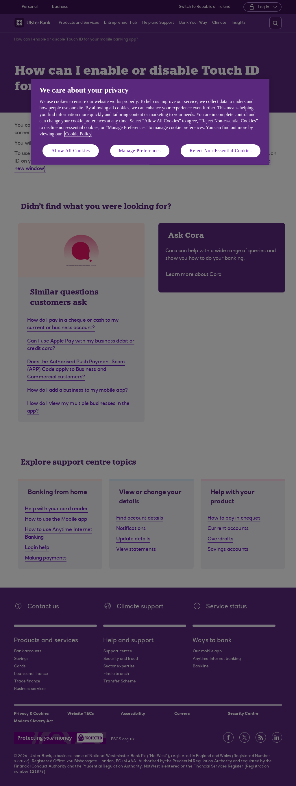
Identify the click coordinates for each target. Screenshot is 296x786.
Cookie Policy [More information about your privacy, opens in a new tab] (78, 133)
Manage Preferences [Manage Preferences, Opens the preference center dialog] (140, 150)
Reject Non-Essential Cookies (220, 150)
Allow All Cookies (70, 150)
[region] (150, 122)
